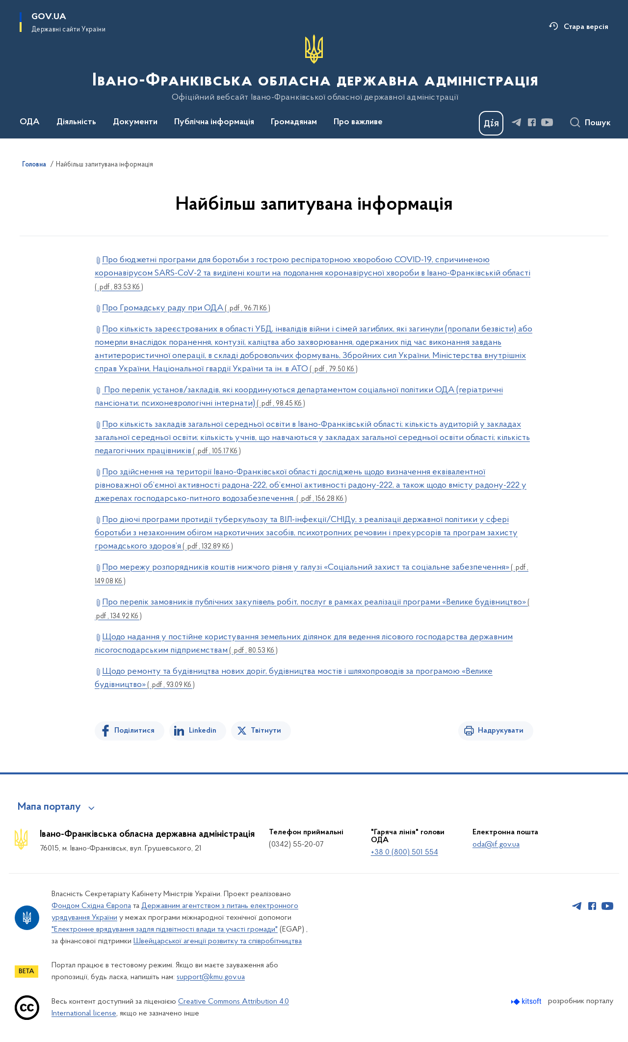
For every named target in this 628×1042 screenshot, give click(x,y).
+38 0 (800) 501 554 (404, 852)
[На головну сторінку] (314, 68)
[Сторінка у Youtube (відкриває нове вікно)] (547, 122)
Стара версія (586, 27)
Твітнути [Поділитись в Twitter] (266, 731)
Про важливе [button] (358, 122)
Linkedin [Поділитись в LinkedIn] (202, 731)
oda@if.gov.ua (496, 845)
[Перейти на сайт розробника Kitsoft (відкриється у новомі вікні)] (527, 1001)
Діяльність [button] (76, 122)
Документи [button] (135, 122)
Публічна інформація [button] (214, 122)
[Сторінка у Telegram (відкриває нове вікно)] (517, 122)
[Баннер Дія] (491, 123)
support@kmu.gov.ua (211, 977)
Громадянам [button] (294, 122)
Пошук (598, 123)
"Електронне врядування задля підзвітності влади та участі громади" (165, 929)
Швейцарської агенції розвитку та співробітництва (217, 941)
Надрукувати (500, 731)
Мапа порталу (49, 807)
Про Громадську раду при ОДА (186, 308)
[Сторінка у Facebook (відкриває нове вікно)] (532, 122)
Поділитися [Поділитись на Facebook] (134, 731)
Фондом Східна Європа (91, 906)
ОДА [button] (30, 122)
